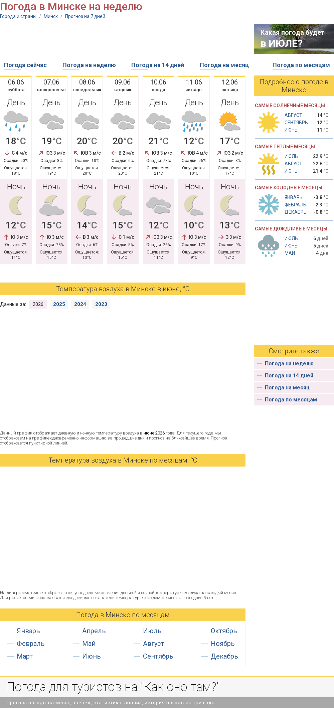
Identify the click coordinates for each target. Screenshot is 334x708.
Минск (51, 16)
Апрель (94, 631)
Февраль (31, 644)
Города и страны (18, 16)
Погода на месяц (224, 64)
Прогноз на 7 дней (85, 16)
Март (25, 656)
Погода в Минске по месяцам (123, 615)
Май (89, 644)
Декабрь (224, 656)
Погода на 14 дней (157, 64)
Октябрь (224, 631)
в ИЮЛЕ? (282, 43)
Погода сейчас (25, 64)
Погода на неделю (89, 64)
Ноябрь (223, 644)
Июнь (91, 656)
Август (153, 644)
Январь (28, 631)
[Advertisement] (121, 39)
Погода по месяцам (301, 64)
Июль (152, 631)
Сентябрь (158, 656)
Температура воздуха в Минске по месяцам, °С (122, 460)
